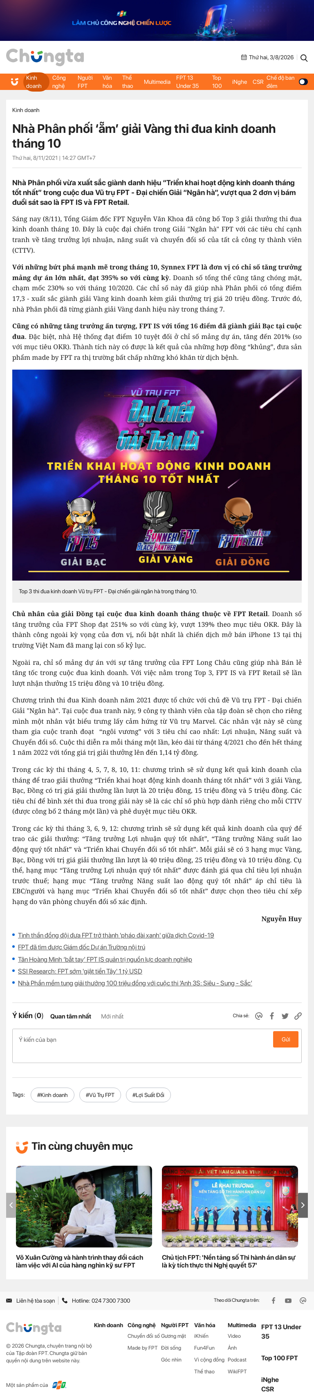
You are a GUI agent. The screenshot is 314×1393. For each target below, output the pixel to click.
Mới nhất (112, 1016)
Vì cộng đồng (209, 1347)
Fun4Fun (204, 1335)
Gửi (286, 1039)
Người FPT (85, 81)
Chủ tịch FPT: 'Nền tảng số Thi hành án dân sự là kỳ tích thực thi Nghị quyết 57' (228, 1248)
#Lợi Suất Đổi (148, 1082)
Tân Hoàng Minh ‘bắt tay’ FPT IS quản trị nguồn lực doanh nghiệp (105, 959)
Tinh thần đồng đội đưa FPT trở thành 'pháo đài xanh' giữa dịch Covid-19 (116, 935)
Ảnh (232, 1335)
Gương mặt (173, 1323)
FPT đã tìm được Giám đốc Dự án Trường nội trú (81, 947)
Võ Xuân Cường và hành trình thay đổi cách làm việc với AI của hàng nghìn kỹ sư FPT (79, 1248)
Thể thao (128, 81)
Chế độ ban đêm (287, 81)
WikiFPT (237, 1358)
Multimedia (157, 82)
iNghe (239, 82)
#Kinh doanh (52, 1082)
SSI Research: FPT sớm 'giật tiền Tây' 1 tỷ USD (80, 971)
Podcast (237, 1347)
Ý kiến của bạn (157, 1039)
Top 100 (217, 81)
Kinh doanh (33, 81)
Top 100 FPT (279, 1345)
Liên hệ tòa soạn (30, 1287)
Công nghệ (58, 81)
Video (234, 1323)
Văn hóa (107, 81)
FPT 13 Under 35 (187, 81)
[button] (303, 1192)
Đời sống (171, 1335)
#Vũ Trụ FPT (100, 1082)
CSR (257, 82)
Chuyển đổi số (144, 1323)
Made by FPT (143, 1335)
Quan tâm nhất (70, 1016)
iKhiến (201, 1323)
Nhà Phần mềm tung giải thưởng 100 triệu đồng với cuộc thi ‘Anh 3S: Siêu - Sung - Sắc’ (135, 983)
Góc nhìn (171, 1347)
